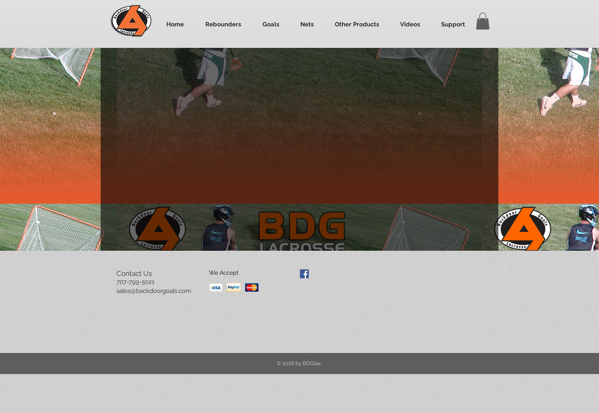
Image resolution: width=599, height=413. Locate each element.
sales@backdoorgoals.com (153, 291)
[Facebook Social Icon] (304, 273)
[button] (483, 21)
